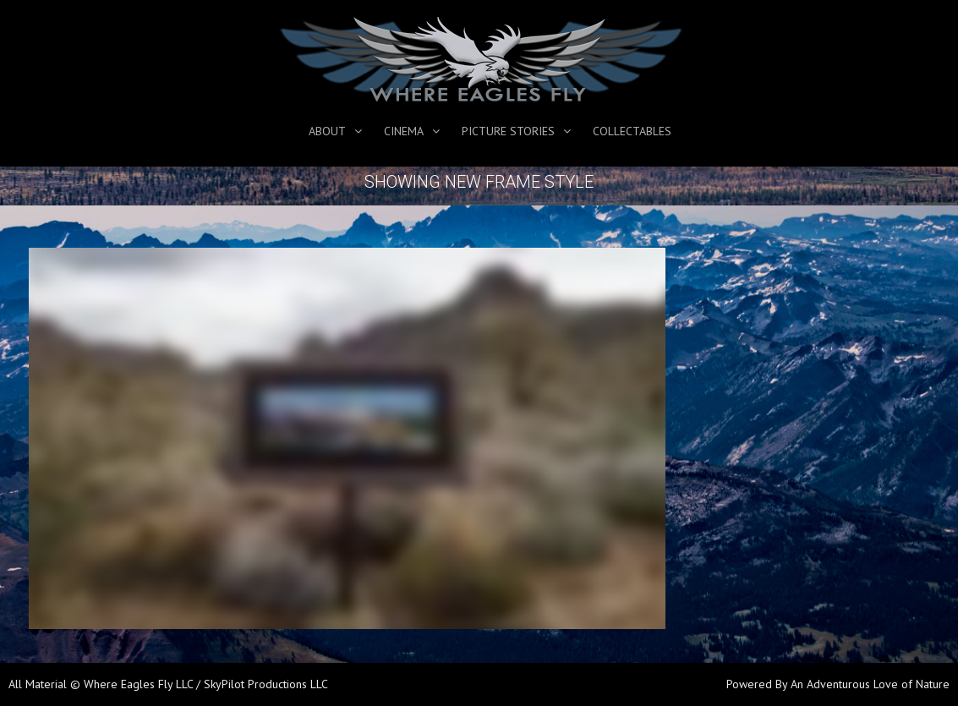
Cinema (404, 131)
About (327, 131)
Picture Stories (508, 131)
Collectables (632, 131)
